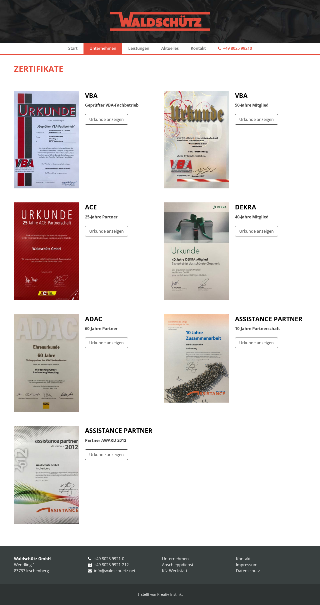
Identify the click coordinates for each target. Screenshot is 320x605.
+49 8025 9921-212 (111, 564)
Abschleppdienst (178, 564)
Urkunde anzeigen (106, 119)
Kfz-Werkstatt (175, 570)
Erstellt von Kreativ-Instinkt (160, 594)
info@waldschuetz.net (115, 570)
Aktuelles (170, 48)
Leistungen (138, 48)
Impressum (247, 564)
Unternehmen (103, 48)
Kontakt (198, 48)
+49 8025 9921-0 (109, 558)
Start (73, 48)
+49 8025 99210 (237, 48)
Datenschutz (248, 570)
